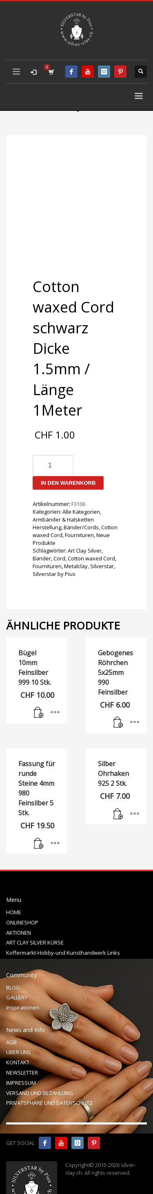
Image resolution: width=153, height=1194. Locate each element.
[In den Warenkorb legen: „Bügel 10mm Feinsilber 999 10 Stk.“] (39, 686)
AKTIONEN (18, 906)
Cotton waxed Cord (91, 531)
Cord (59, 531)
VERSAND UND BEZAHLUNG (39, 1066)
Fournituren (79, 508)
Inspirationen (22, 981)
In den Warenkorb (68, 456)
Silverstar (102, 539)
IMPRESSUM (21, 1056)
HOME (13, 885)
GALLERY (16, 970)
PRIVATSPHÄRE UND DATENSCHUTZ (49, 1076)
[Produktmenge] (53, 439)
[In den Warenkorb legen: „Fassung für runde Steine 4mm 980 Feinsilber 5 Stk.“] (39, 817)
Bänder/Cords (81, 500)
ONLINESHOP (22, 895)
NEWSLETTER (22, 1046)
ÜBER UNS (18, 1025)
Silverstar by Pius (54, 547)
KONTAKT (17, 1035)
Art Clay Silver (85, 524)
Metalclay (76, 539)
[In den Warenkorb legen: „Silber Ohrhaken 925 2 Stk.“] (118, 788)
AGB (11, 1015)
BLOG (13, 961)
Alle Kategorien (81, 485)
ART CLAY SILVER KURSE (35, 916)
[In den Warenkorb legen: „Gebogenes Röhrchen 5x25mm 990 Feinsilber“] (118, 696)
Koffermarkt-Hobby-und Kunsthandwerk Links (63, 926)
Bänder (42, 531)
